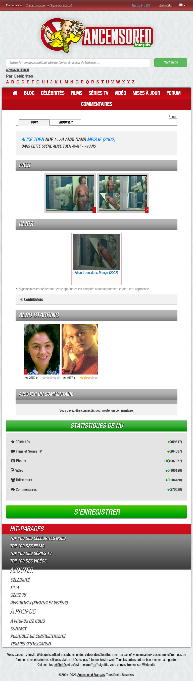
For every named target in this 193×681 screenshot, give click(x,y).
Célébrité (19, 579)
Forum (173, 93)
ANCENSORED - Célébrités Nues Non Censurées (96, 35)
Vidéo (120, 93)
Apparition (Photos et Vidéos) (38, 602)
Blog (29, 93)
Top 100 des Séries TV (30, 553)
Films (76, 93)
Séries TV (98, 93)
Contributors (33, 299)
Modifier (65, 122)
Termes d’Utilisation (30, 643)
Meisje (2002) (101, 140)
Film (14, 587)
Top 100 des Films (27, 546)
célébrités (60, 665)
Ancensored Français (91, 675)
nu (94, 665)
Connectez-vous (35, 5)
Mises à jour (146, 93)
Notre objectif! (141, 5)
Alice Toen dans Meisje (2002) (96, 254)
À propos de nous (27, 621)
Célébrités (52, 93)
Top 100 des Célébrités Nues (37, 538)
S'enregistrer (97, 512)
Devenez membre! (61, 5)
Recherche (171, 62)
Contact (18, 628)
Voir (34, 122)
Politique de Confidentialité (37, 636)
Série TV (17, 594)
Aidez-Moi (165, 5)
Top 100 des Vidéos (28, 561)
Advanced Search (17, 70)
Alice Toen (32, 140)
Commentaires (96, 104)
